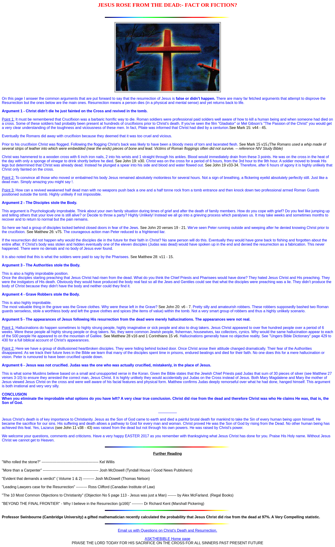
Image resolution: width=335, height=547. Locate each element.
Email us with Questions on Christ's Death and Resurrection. (167, 530)
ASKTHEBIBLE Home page (167, 539)
